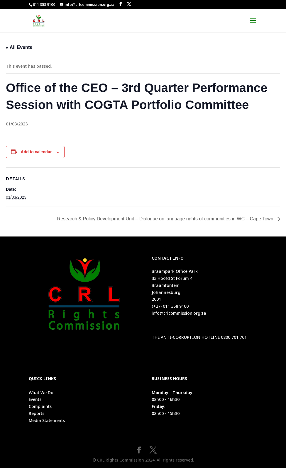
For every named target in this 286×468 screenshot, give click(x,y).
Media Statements (47, 420)
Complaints (40, 406)
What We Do (41, 392)
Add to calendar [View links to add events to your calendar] (36, 151)
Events (35, 399)
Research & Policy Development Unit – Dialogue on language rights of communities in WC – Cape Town (166, 218)
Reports (36, 413)
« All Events (19, 47)
